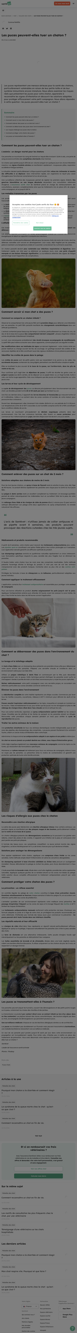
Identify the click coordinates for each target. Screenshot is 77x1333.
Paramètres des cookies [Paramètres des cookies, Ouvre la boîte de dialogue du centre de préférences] (20, 222)
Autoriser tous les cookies (42, 228)
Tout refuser (40, 222)
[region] (38, 214)
